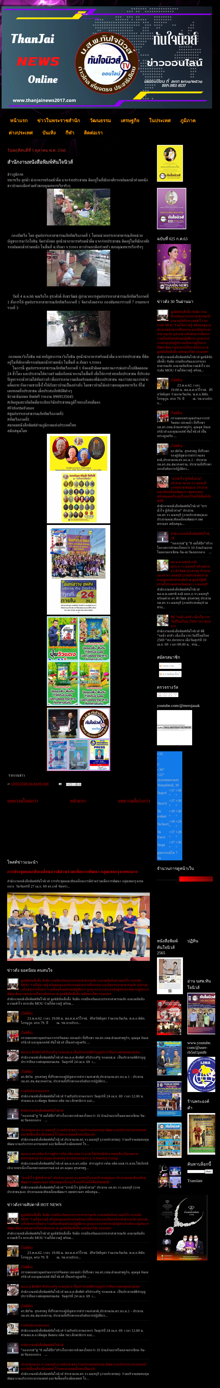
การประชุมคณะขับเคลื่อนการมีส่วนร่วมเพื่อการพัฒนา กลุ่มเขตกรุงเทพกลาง (72, 871)
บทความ (167, 666)
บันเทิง (49, 132)
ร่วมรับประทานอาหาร (35, 1091)
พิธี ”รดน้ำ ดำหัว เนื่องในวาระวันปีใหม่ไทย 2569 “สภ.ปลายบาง (191, 621)
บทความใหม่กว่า (22, 801)
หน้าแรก (19, 120)
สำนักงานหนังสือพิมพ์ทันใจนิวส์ (42, 1110)
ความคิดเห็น (169, 674)
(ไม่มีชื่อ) (26, 1013)
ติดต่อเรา (93, 132)
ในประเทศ (160, 120)
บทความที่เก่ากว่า (134, 801)
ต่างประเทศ (21, 132)
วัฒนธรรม (100, 120)
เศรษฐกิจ (130, 120)
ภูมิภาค (188, 120)
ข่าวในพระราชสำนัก (58, 120)
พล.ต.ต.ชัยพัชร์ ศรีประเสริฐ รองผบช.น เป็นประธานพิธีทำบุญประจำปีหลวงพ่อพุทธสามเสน (80, 1052)
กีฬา (69, 132)
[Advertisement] (78, 832)
